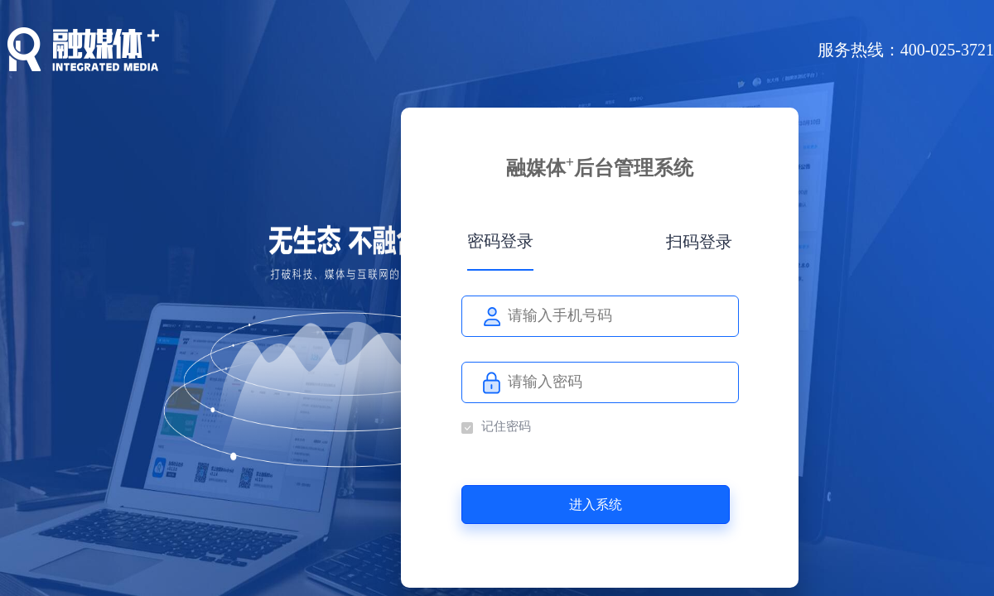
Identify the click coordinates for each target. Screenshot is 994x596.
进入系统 (595, 504)
